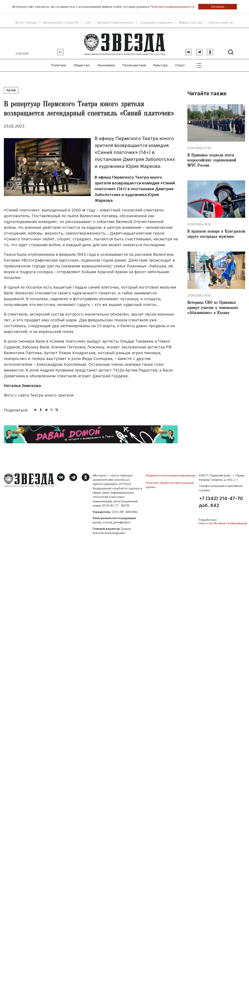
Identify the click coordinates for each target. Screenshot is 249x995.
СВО (88, 22)
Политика (58, 64)
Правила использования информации (170, 474)
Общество (81, 64)
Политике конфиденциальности (172, 6)
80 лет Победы (26, 22)
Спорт (180, 64)
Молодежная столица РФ (61, 22)
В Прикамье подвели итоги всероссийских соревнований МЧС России (213, 160)
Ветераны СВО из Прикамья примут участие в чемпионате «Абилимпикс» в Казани (214, 314)
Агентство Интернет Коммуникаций (223, 522)
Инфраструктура (191, 22)
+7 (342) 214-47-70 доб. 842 (221, 500)
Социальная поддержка (156, 22)
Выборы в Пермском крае (115, 22)
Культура (160, 64)
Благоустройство (221, 22)
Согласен (217, 6)
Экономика (106, 64)
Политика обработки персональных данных (170, 483)
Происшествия (134, 64)
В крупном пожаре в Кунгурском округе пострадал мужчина (215, 237)
